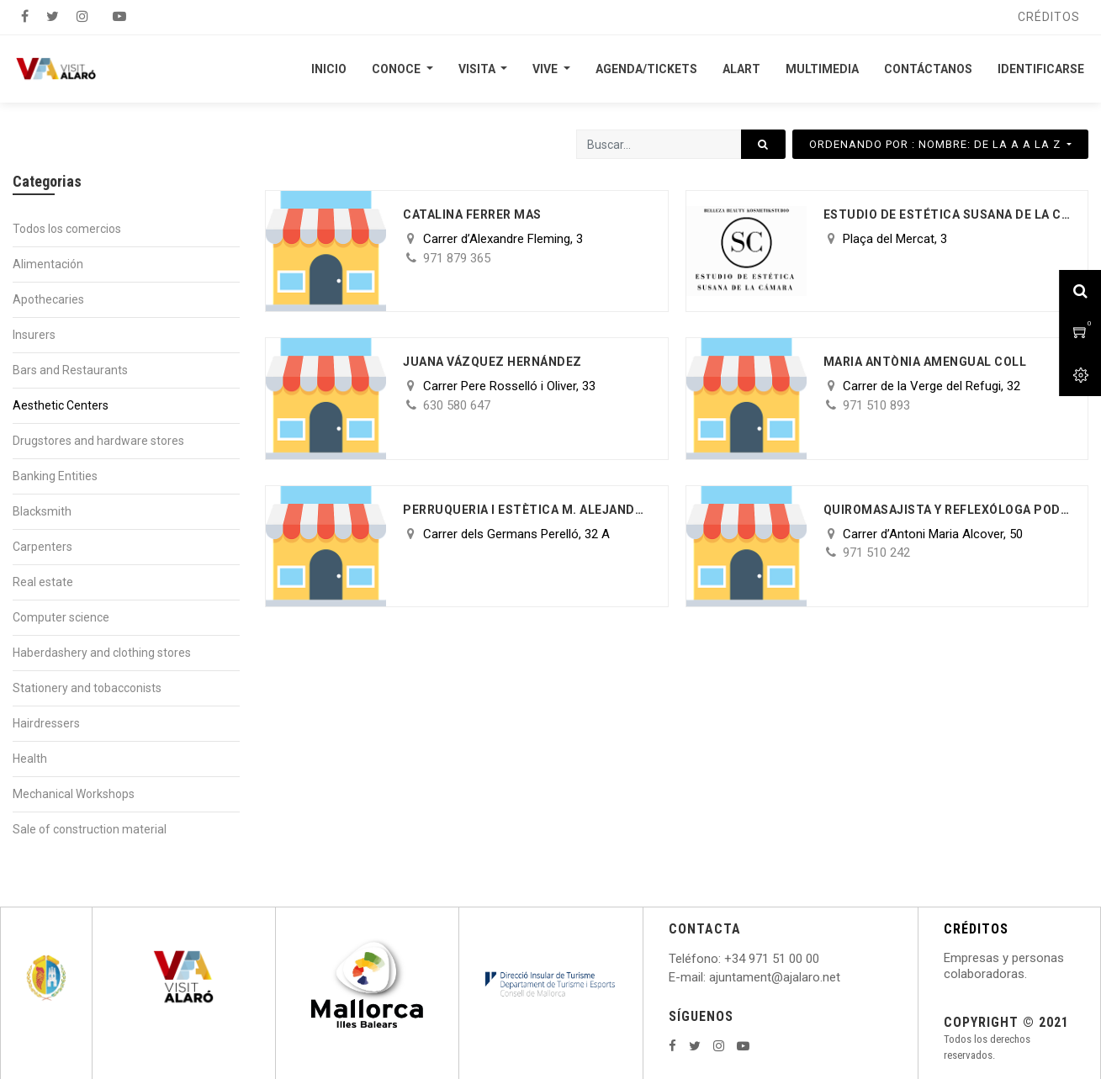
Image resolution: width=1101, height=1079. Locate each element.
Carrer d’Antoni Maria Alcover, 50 (933, 534)
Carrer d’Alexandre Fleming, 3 (503, 238)
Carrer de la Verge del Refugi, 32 (931, 386)
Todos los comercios (67, 228)
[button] (940, 144)
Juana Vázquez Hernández (492, 361)
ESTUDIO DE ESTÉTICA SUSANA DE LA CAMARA (947, 214)
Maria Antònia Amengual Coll (925, 361)
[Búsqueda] (763, 144)
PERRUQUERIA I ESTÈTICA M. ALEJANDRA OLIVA (526, 509)
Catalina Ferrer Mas (472, 214)
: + (725, 958)
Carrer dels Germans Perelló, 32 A (516, 534)
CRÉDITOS (976, 929)
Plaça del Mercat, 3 (895, 238)
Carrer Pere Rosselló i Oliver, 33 (509, 386)
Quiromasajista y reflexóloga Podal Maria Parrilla (947, 509)
